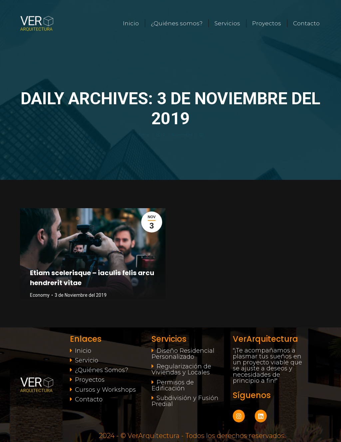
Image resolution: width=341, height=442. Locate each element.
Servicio (86, 360)
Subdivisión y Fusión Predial (185, 401)
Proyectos (90, 379)
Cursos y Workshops (105, 389)
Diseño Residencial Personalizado (183, 353)
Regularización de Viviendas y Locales (181, 369)
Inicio (83, 350)
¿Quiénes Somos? (101, 370)
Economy (40, 295)
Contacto (89, 399)
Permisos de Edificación (173, 385)
